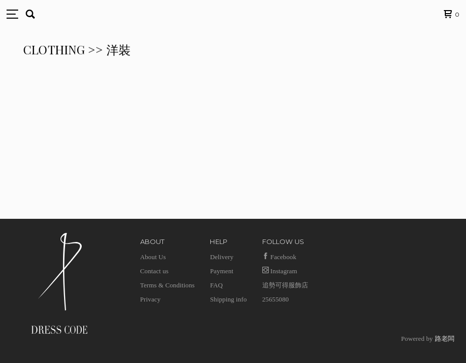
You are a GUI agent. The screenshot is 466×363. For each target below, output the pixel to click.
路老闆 (444, 338)
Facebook (279, 257)
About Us (153, 257)
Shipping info (228, 299)
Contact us (154, 271)
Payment (221, 271)
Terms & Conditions (167, 285)
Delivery (222, 257)
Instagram (280, 271)
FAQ (216, 285)
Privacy (150, 299)
